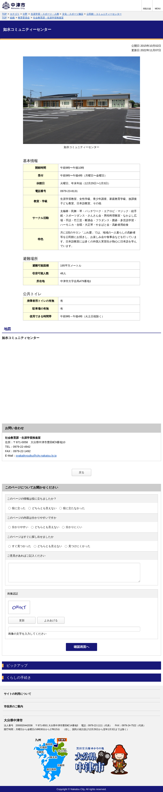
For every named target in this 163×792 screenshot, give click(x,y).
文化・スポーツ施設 (72, 14)
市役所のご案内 (13, 706)
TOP (4, 14)
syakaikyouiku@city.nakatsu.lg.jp (36, 455)
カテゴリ (14, 14)
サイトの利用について (17, 693)
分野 (25, 14)
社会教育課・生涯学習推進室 (48, 17)
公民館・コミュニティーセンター (104, 14)
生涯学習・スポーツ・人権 (45, 14)
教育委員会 (24, 17)
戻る (81, 472)
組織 (12, 17)
